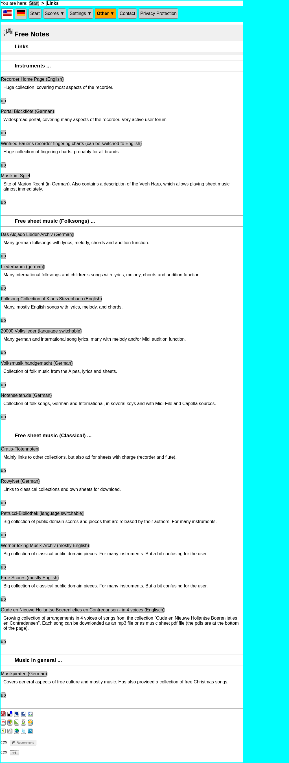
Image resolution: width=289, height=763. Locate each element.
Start (34, 3)
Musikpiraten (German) (24, 673)
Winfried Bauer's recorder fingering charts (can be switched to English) (71, 143)
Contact (127, 13)
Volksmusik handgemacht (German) (37, 363)
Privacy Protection (158, 13)
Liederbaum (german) (22, 266)
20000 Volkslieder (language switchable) (41, 331)
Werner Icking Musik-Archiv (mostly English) (45, 545)
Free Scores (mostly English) (30, 577)
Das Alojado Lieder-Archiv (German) (37, 234)
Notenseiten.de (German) (26, 395)
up (3, 100)
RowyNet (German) (20, 481)
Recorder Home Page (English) (32, 79)
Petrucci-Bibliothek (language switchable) (42, 513)
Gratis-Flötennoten (19, 449)
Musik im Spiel (15, 175)
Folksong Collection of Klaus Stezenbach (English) (51, 298)
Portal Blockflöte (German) (27, 111)
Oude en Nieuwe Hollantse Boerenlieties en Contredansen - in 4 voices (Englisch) (83, 609)
